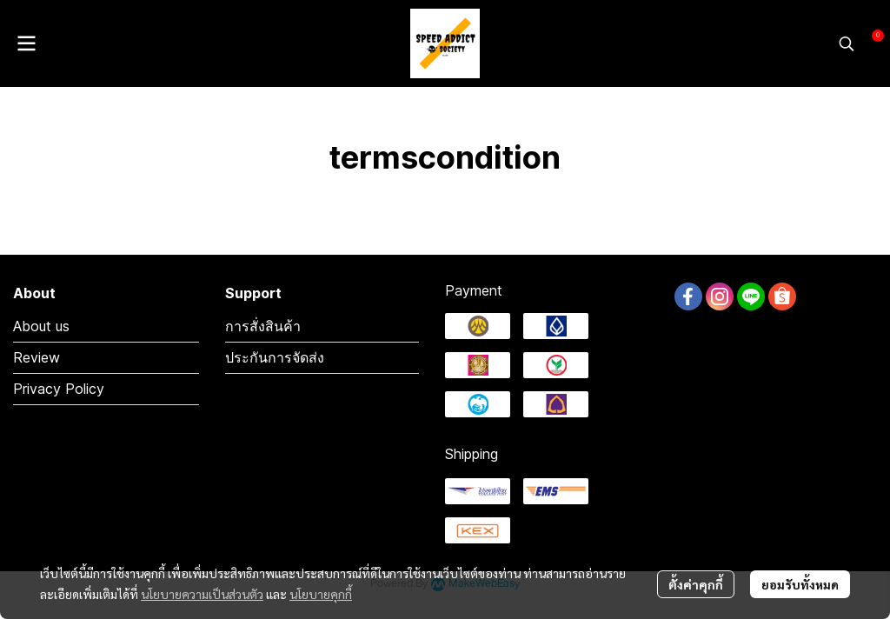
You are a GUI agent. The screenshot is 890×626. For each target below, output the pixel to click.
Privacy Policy (58, 388)
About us (41, 326)
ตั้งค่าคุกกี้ (695, 584)
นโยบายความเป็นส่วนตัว (202, 594)
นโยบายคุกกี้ (320, 594)
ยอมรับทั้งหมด (800, 584)
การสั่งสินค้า (263, 326)
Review (36, 357)
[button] (846, 43)
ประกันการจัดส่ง (274, 357)
